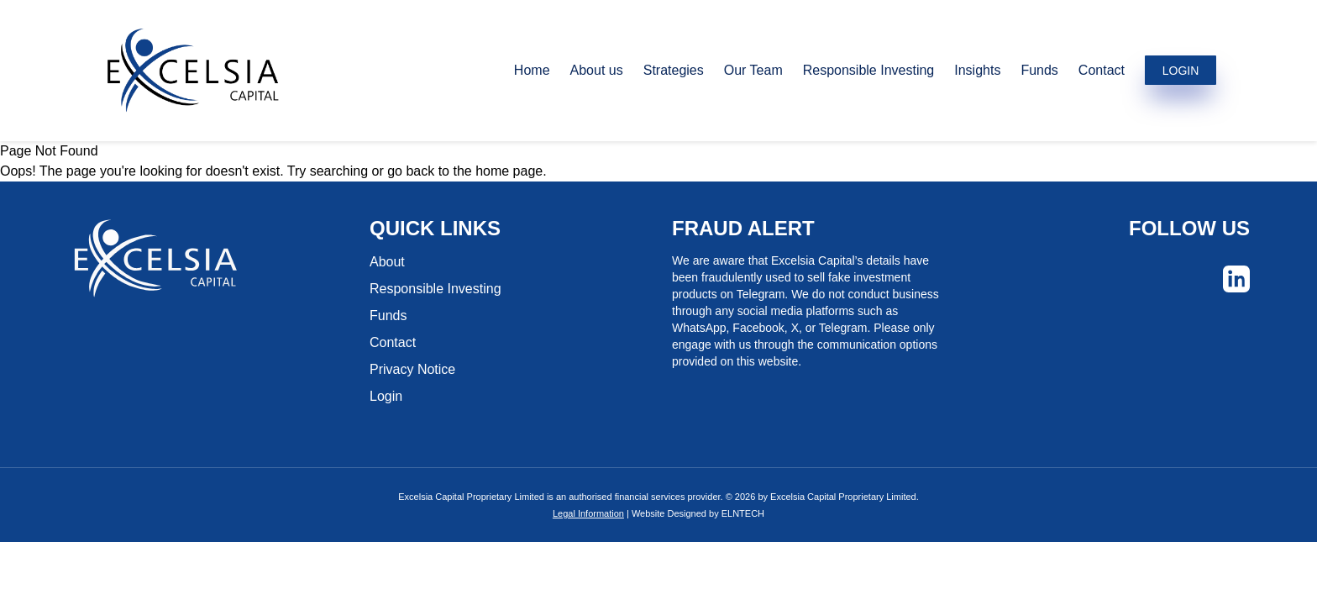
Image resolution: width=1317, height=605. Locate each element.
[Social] (1236, 279)
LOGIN (1180, 70)
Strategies (673, 70)
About (387, 262)
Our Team (753, 70)
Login (386, 396)
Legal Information (588, 513)
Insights (977, 70)
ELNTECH (742, 513)
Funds (1039, 70)
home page (509, 171)
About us (596, 70)
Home (532, 70)
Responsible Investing (869, 70)
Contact (1101, 70)
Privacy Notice (412, 369)
